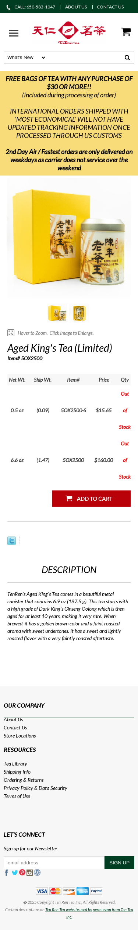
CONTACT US (110, 7)
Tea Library (15, 763)
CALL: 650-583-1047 (30, 7)
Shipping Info (17, 771)
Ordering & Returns (23, 780)
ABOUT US (76, 7)
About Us (13, 719)
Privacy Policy (18, 788)
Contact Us (15, 727)
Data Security (53, 788)
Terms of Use (17, 796)
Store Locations (20, 735)
